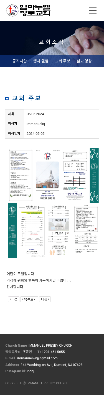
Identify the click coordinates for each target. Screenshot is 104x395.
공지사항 (19, 61)
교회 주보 (62, 61)
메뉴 (92, 10)
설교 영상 (84, 61)
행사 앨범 (41, 61)
